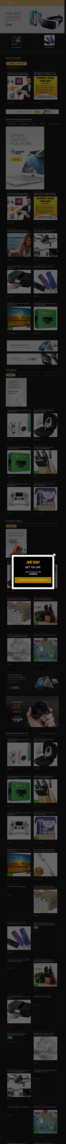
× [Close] (54, 555)
